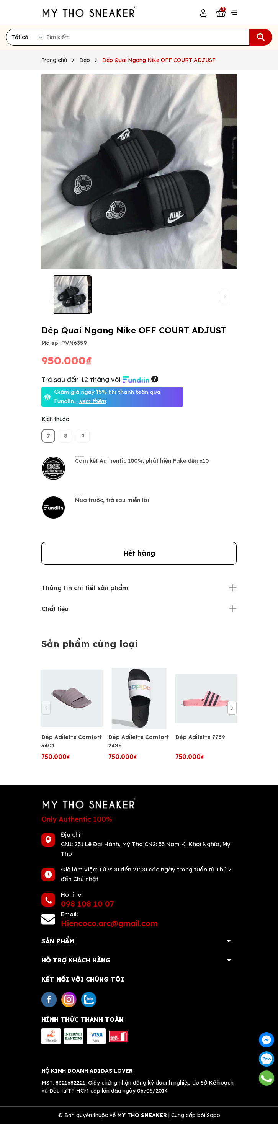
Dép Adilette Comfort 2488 (138, 741)
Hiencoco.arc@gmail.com (109, 923)
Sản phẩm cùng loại (89, 643)
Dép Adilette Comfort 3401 (71, 741)
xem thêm (92, 401)
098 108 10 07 (87, 904)
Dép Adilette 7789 (200, 737)
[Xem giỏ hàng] (221, 12)
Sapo (213, 1115)
